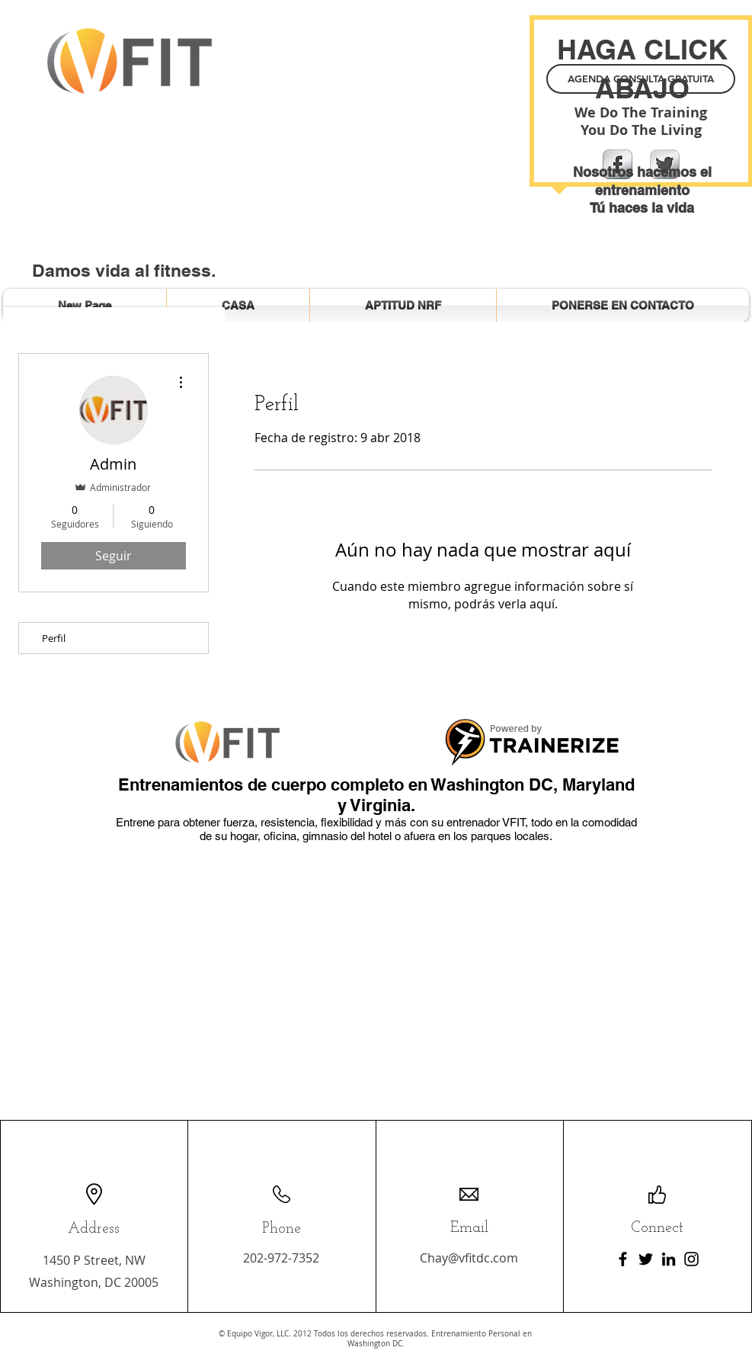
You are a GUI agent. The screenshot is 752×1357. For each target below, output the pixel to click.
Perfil (54, 638)
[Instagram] (691, 1259)
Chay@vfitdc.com (469, 1258)
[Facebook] (622, 1259)
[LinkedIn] (668, 1259)
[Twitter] (645, 1259)
